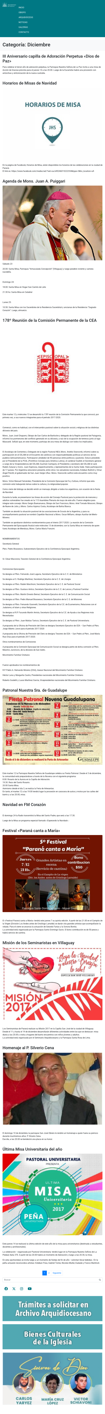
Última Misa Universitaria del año (32, 1149)
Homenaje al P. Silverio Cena (28, 1047)
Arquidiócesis (26, 17)
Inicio (21, 7)
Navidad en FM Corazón (24, 804)
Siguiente (57, 1273)
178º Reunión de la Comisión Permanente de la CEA (50, 320)
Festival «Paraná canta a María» (31, 830)
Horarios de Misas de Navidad (30, 83)
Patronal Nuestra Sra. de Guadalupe (35, 690)
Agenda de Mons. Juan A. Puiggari (34, 181)
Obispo (22, 12)
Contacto (24, 32)
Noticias (23, 22)
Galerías (23, 27)
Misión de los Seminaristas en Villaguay (38, 942)
